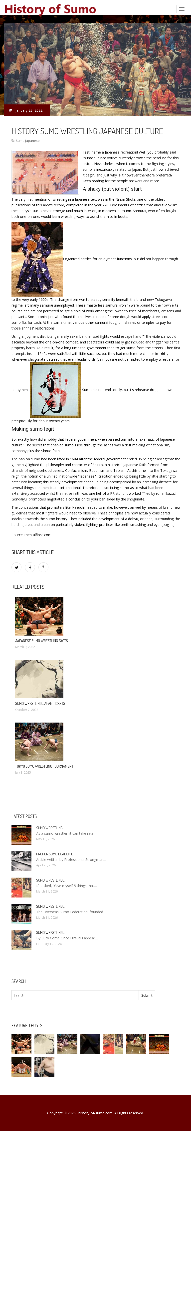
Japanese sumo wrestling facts (41, 640)
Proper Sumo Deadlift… (55, 854)
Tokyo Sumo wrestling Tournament (44, 766)
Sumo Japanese (28, 140)
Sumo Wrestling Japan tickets (40, 703)
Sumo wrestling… (50, 827)
